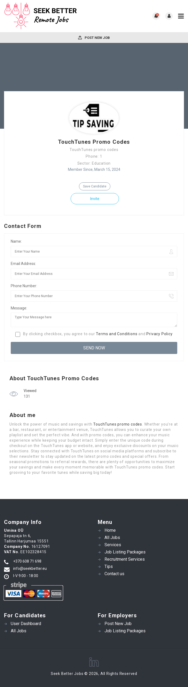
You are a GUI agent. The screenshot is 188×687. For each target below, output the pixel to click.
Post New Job (94, 38)
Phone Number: (24, 286)
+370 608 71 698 (27, 561)
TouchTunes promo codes (117, 424)
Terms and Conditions (116, 334)
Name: (16, 241)
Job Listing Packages (125, 552)
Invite (94, 199)
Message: (19, 308)
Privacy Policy (159, 334)
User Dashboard (26, 623)
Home (110, 530)
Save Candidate (94, 186)
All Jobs (112, 537)
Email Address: (23, 263)
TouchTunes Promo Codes (94, 142)
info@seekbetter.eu (30, 568)
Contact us (114, 573)
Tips (108, 566)
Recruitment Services (124, 559)
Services (112, 544)
